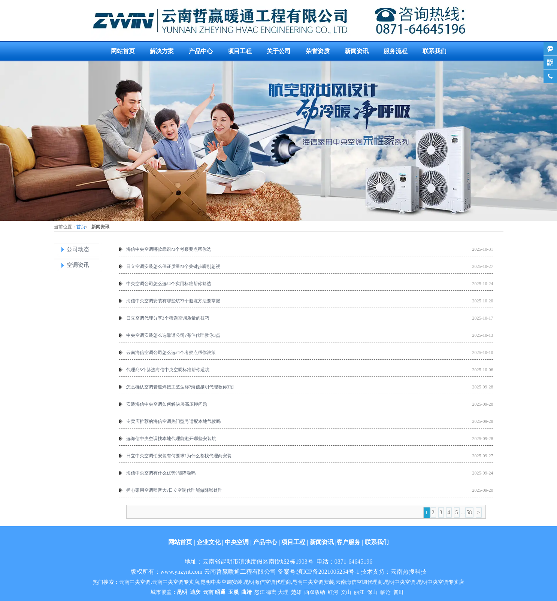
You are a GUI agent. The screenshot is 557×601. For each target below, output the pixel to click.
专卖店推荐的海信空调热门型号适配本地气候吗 (173, 421)
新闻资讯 (357, 51)
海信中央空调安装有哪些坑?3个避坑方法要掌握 (173, 300)
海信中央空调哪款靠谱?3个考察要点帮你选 (168, 249)
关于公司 (279, 51)
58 (469, 512)
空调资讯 (78, 265)
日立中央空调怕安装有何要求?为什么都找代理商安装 (178, 455)
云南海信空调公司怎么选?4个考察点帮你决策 (171, 352)
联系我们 (434, 51)
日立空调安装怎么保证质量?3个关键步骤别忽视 (173, 266)
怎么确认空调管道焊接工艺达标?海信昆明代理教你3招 (180, 387)
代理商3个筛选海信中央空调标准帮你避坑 (167, 369)
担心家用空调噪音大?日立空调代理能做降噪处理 (174, 490)
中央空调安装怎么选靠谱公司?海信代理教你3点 (173, 335)
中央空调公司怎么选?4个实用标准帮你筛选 (168, 283)
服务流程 (396, 51)
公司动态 (78, 249)
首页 (80, 226)
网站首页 (123, 51)
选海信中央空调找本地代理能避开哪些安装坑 (171, 438)
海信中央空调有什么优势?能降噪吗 (161, 473)
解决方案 (162, 51)
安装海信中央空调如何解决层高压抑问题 (166, 404)
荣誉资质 (318, 51)
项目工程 (240, 51)
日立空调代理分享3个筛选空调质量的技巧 (167, 318)
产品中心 (201, 51)
